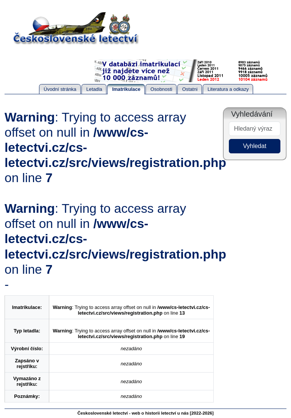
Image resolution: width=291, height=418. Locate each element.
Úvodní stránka (60, 89)
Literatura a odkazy (228, 89)
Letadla (94, 89)
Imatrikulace (126, 89)
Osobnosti (161, 89)
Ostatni (190, 89)
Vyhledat (254, 146)
